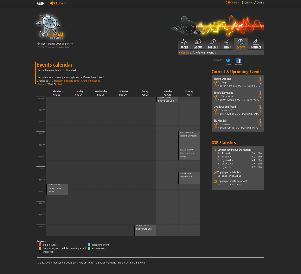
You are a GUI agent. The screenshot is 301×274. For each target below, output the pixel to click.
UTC (51, 80)
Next (59, 84)
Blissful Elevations (188, 135)
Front (184, 44)
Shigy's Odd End (143, 228)
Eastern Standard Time (67, 80)
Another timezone (90, 80)
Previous (41, 84)
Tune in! (58, 3)
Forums (213, 44)
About (198, 44)
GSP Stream (232, 2)
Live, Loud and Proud (225, 106)
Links (227, 44)
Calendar (184, 52)
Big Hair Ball (186, 176)
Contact (256, 44)
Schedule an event (203, 52)
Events (241, 44)
